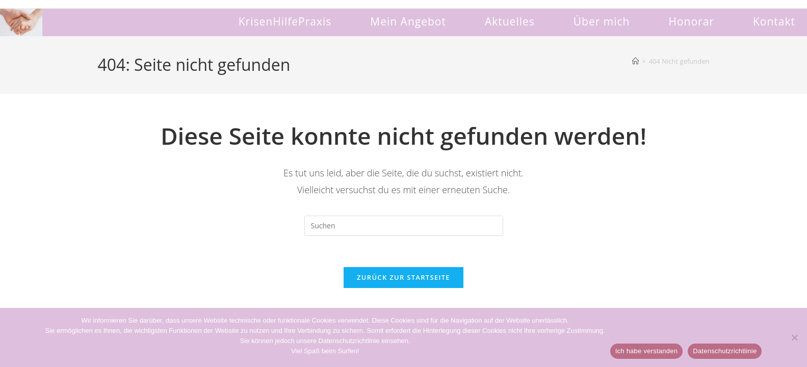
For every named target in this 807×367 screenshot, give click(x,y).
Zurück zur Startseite (403, 277)
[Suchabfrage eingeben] (403, 226)
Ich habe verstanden (646, 351)
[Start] (635, 61)
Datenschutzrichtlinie (725, 351)
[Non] (794, 337)
